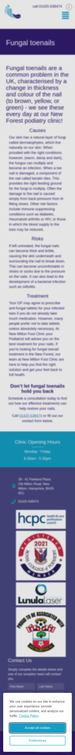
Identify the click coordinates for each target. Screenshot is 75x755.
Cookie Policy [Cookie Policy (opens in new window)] (29, 716)
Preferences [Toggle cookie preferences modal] (37, 740)
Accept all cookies (37, 728)
